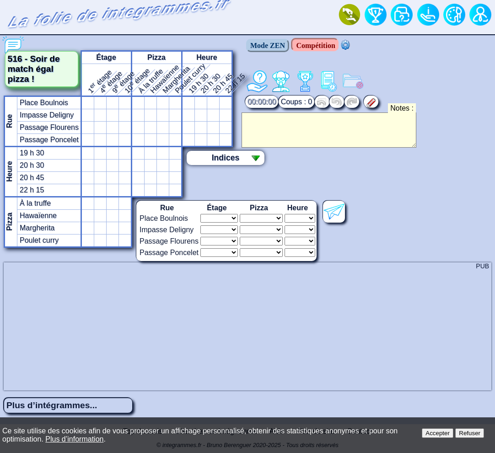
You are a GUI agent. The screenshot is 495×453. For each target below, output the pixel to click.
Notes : (402, 108)
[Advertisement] (248, 326)
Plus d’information (74, 439)
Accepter (437, 433)
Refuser (469, 433)
